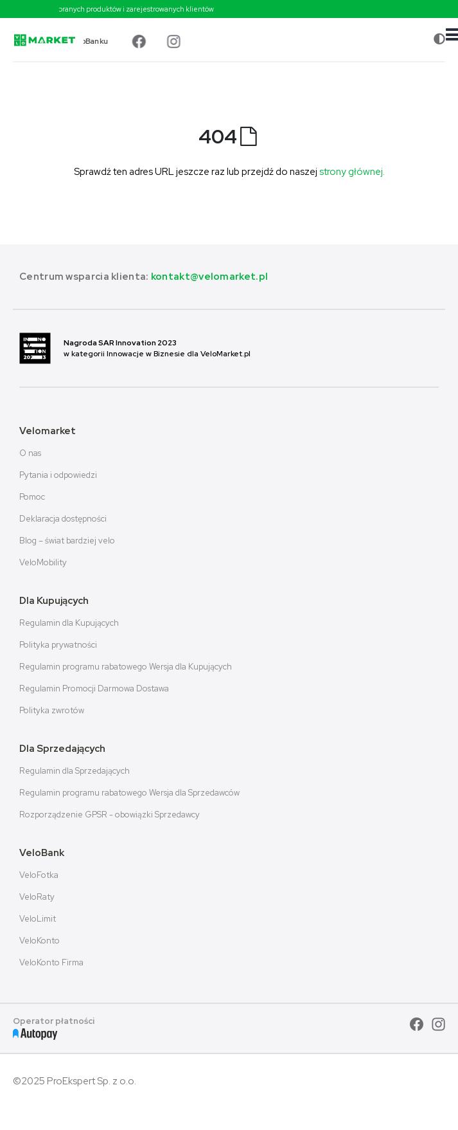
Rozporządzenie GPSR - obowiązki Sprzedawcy (109, 814)
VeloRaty (37, 896)
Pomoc (32, 496)
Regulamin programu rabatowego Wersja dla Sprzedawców (129, 792)
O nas (30, 453)
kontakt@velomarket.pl (209, 276)
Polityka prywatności (58, 644)
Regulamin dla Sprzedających (74, 770)
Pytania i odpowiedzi (58, 474)
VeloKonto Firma (51, 962)
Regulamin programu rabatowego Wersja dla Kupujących (125, 666)
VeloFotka (38, 875)
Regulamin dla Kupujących (69, 622)
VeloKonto (39, 940)
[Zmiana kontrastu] (439, 39)
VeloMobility (43, 562)
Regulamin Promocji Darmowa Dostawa (94, 688)
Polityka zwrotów (51, 710)
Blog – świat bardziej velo (67, 540)
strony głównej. (352, 171)
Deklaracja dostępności (63, 518)
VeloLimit (37, 918)
